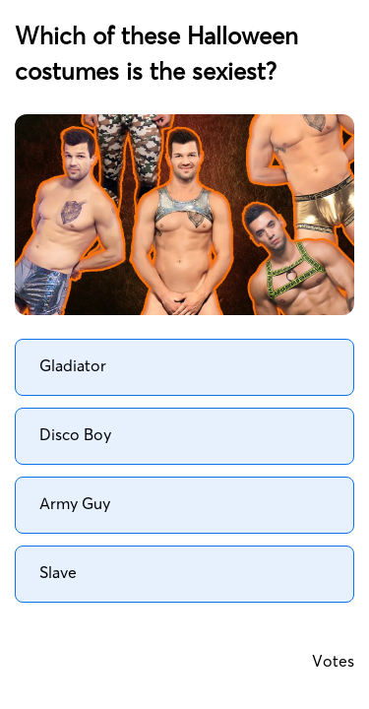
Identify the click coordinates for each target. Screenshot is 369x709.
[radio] (184, 367)
